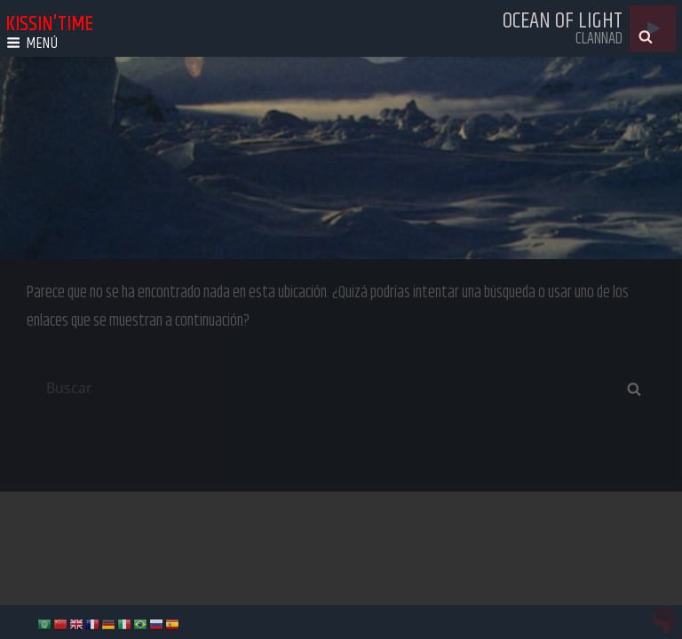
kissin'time (49, 24)
